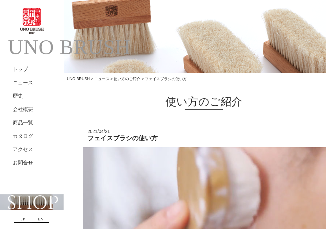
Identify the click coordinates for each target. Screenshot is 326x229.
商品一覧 (23, 122)
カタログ (23, 136)
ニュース (23, 82)
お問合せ (23, 162)
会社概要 (23, 109)
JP (23, 219)
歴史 (18, 96)
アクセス (23, 149)
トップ (20, 69)
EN (40, 219)
